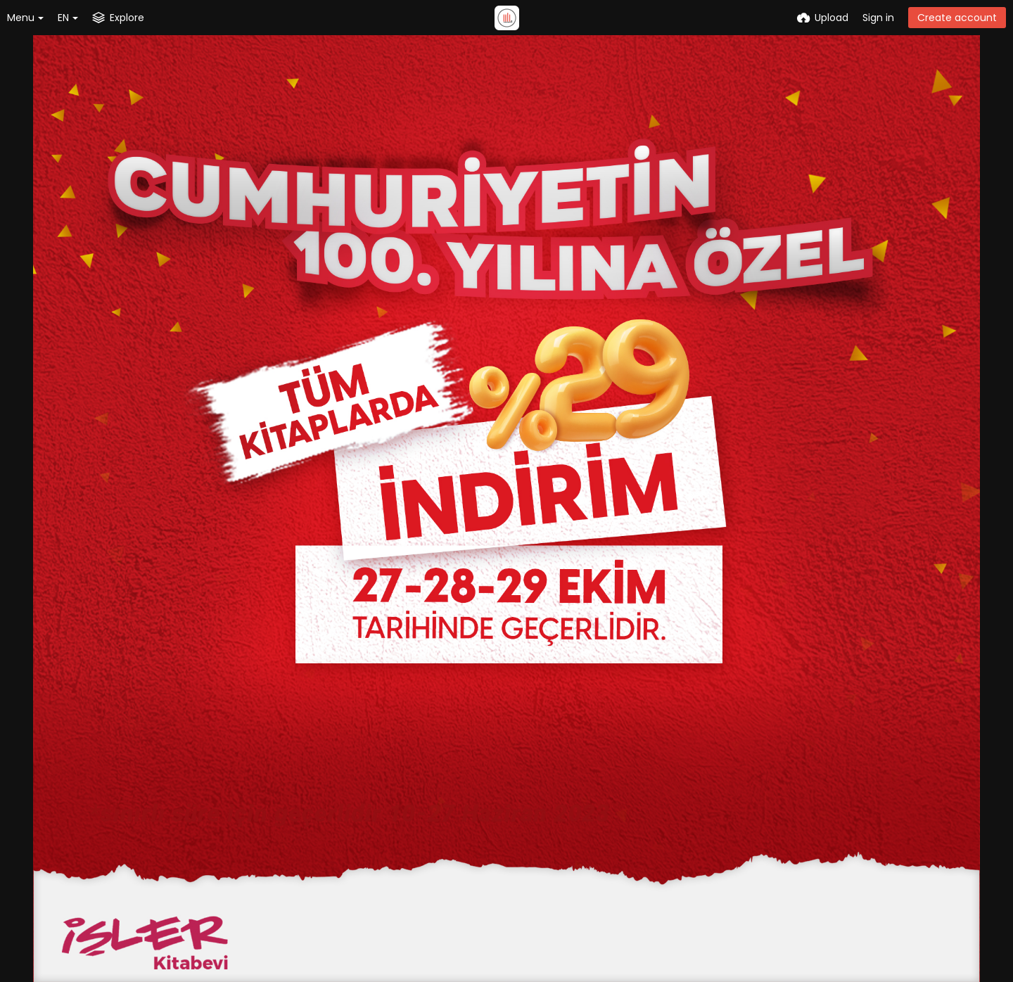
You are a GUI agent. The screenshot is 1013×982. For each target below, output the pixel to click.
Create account (957, 18)
